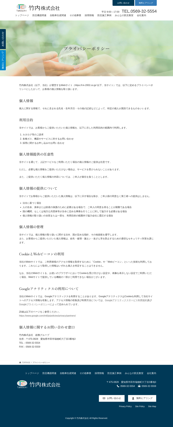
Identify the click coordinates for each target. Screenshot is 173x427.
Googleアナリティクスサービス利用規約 (126, 300)
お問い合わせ (123, 3)
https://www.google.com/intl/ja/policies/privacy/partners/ (47, 315)
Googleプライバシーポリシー (34, 304)
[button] (112, 398)
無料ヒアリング (146, 3)
